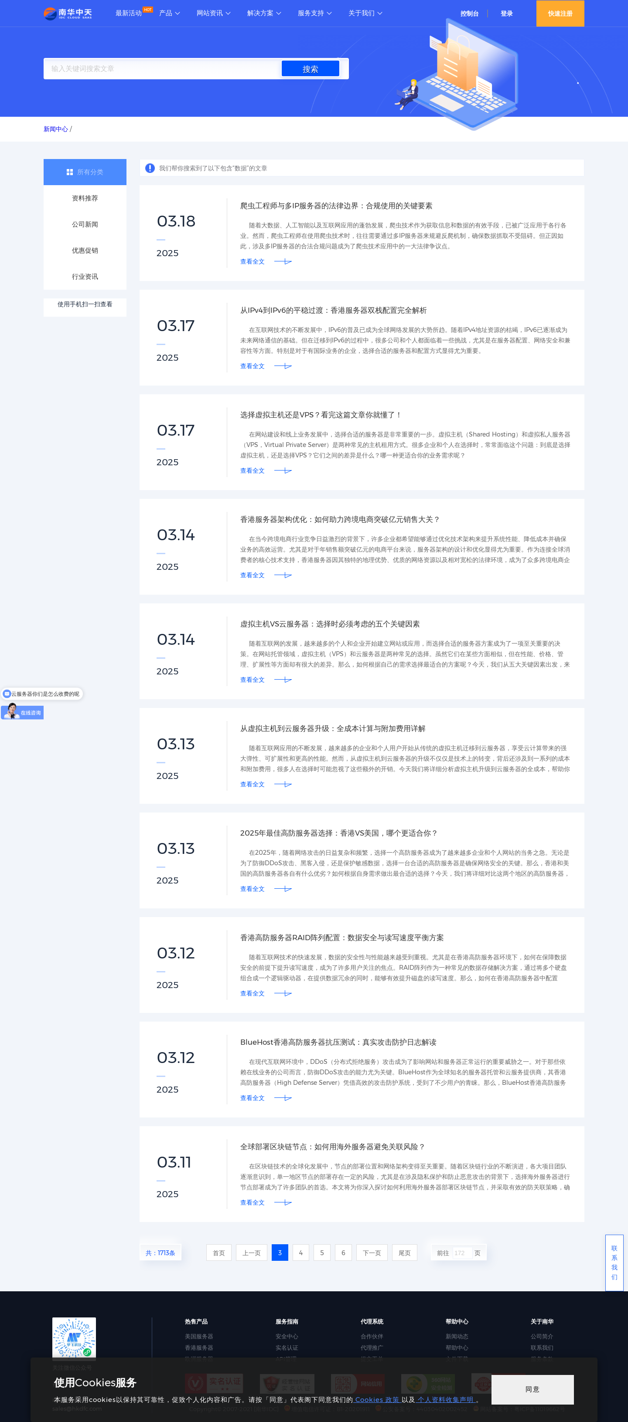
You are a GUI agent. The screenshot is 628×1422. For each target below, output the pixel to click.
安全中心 (287, 1336)
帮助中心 (457, 1347)
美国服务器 (199, 1336)
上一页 (251, 1253)
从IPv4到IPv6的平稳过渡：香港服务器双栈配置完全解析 (338, 310)
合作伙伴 (372, 1336)
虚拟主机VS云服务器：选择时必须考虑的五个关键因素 (335, 624)
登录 (507, 13)
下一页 (372, 1253)
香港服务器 (199, 1347)
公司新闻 (85, 224)
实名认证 (287, 1347)
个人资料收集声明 (446, 1399)
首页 (219, 1253)
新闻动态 (457, 1336)
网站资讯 (210, 13)
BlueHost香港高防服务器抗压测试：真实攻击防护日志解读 (344, 1042)
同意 (533, 1389)
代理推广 (372, 1347)
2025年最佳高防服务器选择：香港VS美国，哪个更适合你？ (345, 833)
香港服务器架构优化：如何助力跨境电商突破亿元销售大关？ (346, 519)
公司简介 (542, 1336)
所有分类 (90, 172)
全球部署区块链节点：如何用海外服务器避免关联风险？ (338, 1146)
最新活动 (129, 13)
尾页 (405, 1253)
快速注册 (560, 13)
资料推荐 (85, 198)
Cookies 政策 (377, 1399)
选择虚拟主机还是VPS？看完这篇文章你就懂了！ (326, 415)
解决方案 (260, 13)
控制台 (470, 13)
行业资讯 (85, 276)
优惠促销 (85, 250)
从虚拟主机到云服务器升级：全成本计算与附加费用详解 (338, 728)
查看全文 (252, 261)
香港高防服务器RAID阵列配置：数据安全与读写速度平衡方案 (348, 937)
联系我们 (542, 1347)
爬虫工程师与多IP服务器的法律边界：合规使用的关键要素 (342, 205)
